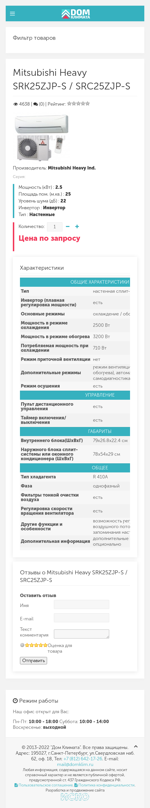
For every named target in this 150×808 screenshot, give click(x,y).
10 (45, 645)
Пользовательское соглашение (44, 785)
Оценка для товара (60, 648)
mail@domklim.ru (75, 764)
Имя (24, 605)
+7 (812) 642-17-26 (83, 758)
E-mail (26, 618)
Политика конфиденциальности (104, 785)
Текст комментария (34, 632)
